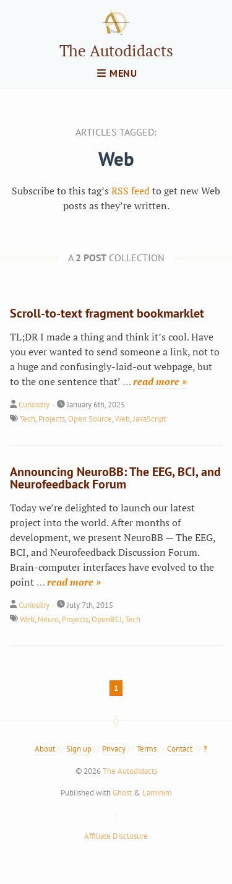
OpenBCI (107, 619)
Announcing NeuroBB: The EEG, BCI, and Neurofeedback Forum (115, 478)
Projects (51, 419)
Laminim (157, 792)
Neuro (48, 619)
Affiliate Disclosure (116, 836)
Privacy (114, 748)
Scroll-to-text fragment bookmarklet (107, 313)
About (45, 748)
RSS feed (130, 190)
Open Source (90, 419)
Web (122, 419)
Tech (27, 419)
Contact (179, 748)
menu (117, 73)
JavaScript (149, 419)
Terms (147, 748)
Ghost (122, 792)
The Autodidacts (116, 50)
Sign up (79, 748)
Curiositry (34, 404)
